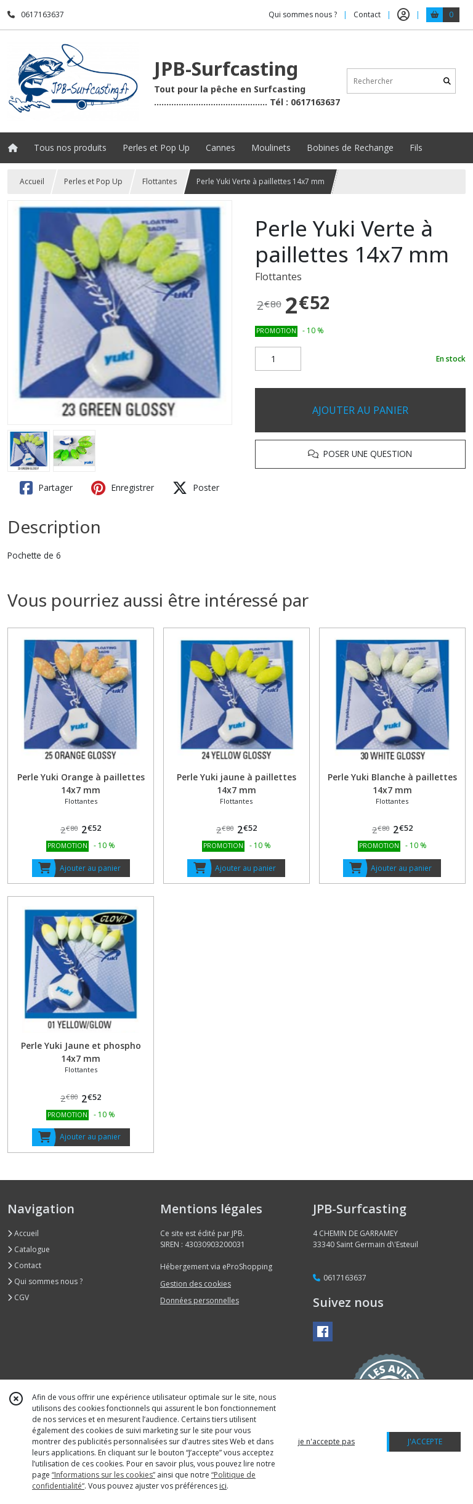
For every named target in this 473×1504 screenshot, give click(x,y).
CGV (18, 1297)
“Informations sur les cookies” (103, 1475)
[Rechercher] (447, 81)
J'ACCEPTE (425, 1441)
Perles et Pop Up (93, 181)
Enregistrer (122, 487)
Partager (46, 487)
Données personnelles (199, 1300)
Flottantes (159, 181)
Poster (195, 487)
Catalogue (28, 1249)
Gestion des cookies (195, 1284)
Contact (367, 14)
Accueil (32, 181)
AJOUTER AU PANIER (360, 410)
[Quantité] (278, 359)
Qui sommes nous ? (45, 1281)
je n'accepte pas (326, 1441)
